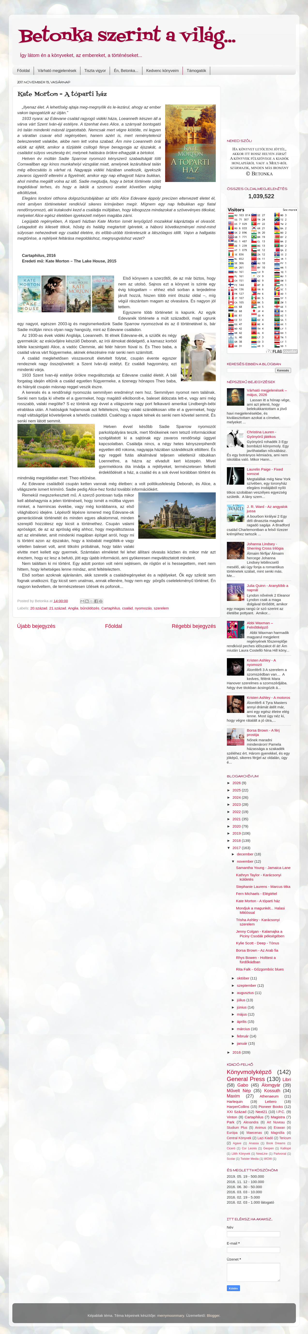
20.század (38, 608)
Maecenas (254, 1133)
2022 (237, 812)
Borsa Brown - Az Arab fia (257, 950)
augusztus (246, 993)
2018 (237, 840)
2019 (237, 833)
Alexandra (250, 1122)
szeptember (247, 985)
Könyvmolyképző (249, 1072)
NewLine (262, 1153)
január (242, 1043)
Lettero (271, 1101)
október (243, 978)
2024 (237, 797)
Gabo (242, 1085)
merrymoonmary (170, 1315)
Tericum (285, 1138)
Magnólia (278, 1133)
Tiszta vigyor (95, 71)
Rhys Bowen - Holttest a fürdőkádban (256, 959)
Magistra (278, 1117)
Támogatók (196, 71)
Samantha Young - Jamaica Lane (263, 868)
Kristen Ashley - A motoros (268, 697)
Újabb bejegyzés (36, 626)
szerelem (161, 608)
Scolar (231, 1158)
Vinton (232, 1117)
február (243, 1036)
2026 (237, 783)
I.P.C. (280, 1112)
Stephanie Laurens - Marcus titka (263, 886)
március (244, 1029)
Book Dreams (275, 1143)
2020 (237, 826)
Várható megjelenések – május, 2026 (267, 392)
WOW (268, 1158)
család (127, 608)
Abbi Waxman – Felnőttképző (260, 625)
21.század (57, 608)
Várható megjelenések (57, 71)
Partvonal (280, 1153)
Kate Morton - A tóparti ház (258, 901)
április (242, 1021)
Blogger (213, 1315)
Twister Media (249, 1158)
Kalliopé (285, 1148)
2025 (237, 790)
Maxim (233, 1095)
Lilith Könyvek (240, 1153)
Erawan (279, 1127)
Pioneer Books (271, 1107)
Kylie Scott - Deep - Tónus (257, 943)
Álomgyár (271, 1085)
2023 (237, 804)
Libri (287, 1079)
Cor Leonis (249, 1148)
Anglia (73, 608)
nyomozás (143, 608)
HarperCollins (238, 1107)
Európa (232, 1133)
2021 (237, 819)
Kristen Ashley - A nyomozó (261, 662)
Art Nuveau (276, 1122)
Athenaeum (269, 1096)
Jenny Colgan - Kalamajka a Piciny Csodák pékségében (260, 933)
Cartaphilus (110, 608)
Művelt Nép (239, 1090)
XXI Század (236, 1112)
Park (230, 1122)
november (245, 861)
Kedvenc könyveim (162, 71)
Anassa (254, 1143)
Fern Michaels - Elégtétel (256, 894)
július (241, 1000)
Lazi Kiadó (265, 1138)
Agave (237, 1143)
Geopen (268, 1148)
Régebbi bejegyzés (194, 626)
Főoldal (23, 71)
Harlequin (235, 1101)
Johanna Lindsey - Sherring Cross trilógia (265, 546)
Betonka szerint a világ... (128, 36)
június (242, 1007)
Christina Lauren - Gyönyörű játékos (262, 434)
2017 (237, 848)
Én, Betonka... (126, 71)
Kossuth (272, 1090)
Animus (260, 1127)
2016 (237, 1052)
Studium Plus (237, 1127)
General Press (246, 1079)
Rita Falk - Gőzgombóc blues (260, 969)
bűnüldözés (89, 608)
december (245, 854)
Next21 (261, 1112)
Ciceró (231, 1148)
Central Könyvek (239, 1138)
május (242, 1014)
